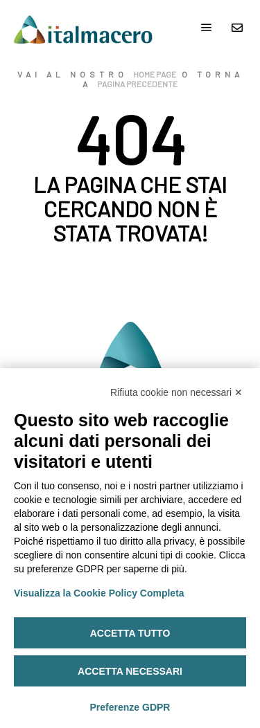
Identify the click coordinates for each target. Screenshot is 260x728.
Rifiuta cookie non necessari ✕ (176, 392)
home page (154, 74)
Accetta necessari (130, 671)
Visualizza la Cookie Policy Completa (99, 593)
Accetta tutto (130, 633)
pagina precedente (137, 84)
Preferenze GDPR (130, 707)
